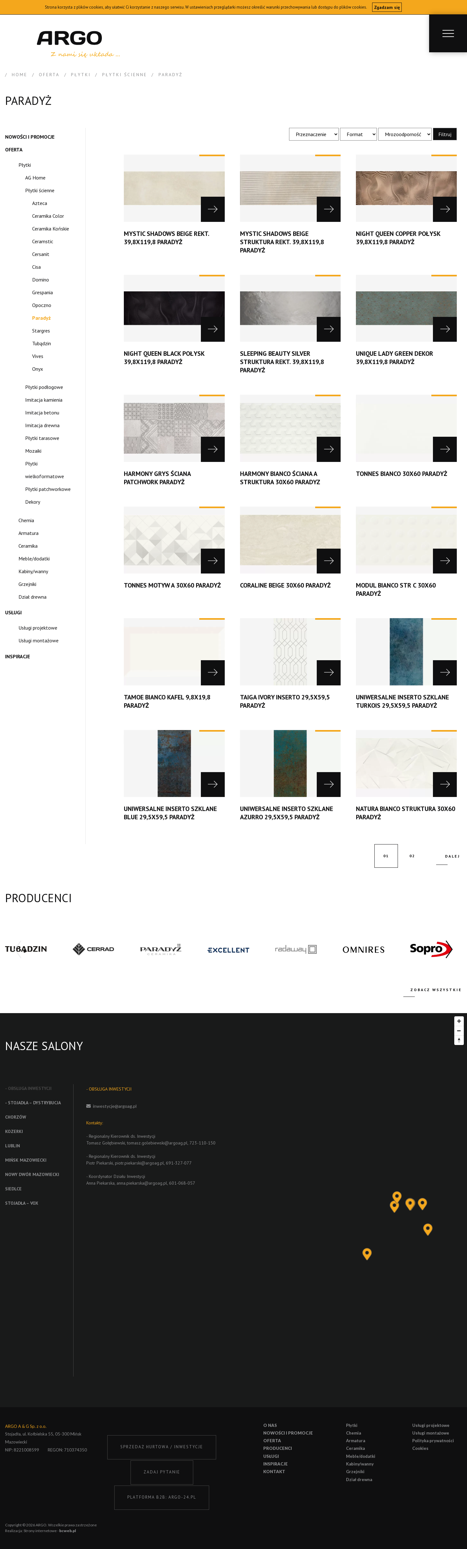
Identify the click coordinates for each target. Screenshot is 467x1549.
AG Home (35, 177)
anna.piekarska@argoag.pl (142, 1183)
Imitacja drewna (42, 425)
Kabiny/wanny (33, 571)
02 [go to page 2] (412, 855)
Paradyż (41, 318)
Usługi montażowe (38, 640)
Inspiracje (17, 656)
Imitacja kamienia (43, 400)
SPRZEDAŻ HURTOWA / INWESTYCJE (161, 1447)
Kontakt (274, 1471)
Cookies (420, 1448)
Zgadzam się (387, 7)
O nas (270, 1425)
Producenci (277, 1448)
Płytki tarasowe (42, 438)
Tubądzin (41, 343)
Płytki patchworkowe (48, 489)
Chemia (26, 520)
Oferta (14, 149)
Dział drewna (32, 597)
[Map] (362, 1210)
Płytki (24, 165)
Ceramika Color (48, 216)
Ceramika (28, 546)
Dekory (32, 502)
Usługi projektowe (37, 628)
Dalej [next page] (452, 856)
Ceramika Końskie (50, 228)
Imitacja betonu (42, 412)
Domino (40, 279)
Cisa (36, 267)
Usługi (13, 612)
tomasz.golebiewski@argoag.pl (157, 1143)
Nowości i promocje (29, 137)
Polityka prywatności (433, 1440)
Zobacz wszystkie (436, 989)
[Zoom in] (459, 1021)
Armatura (28, 533)
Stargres (41, 330)
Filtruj (444, 134)
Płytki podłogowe (44, 387)
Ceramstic (42, 241)
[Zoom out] (459, 1030)
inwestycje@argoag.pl (115, 1106)
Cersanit (40, 254)
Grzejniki (27, 584)
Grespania (42, 292)
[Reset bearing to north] (459, 1040)
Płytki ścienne (39, 190)
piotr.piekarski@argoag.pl (139, 1163)
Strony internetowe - (50, 1530)
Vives (37, 356)
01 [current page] (386, 855)
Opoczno (41, 305)
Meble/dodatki (34, 558)
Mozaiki (33, 451)
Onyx (37, 369)
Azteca (39, 203)
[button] (449, 949)
